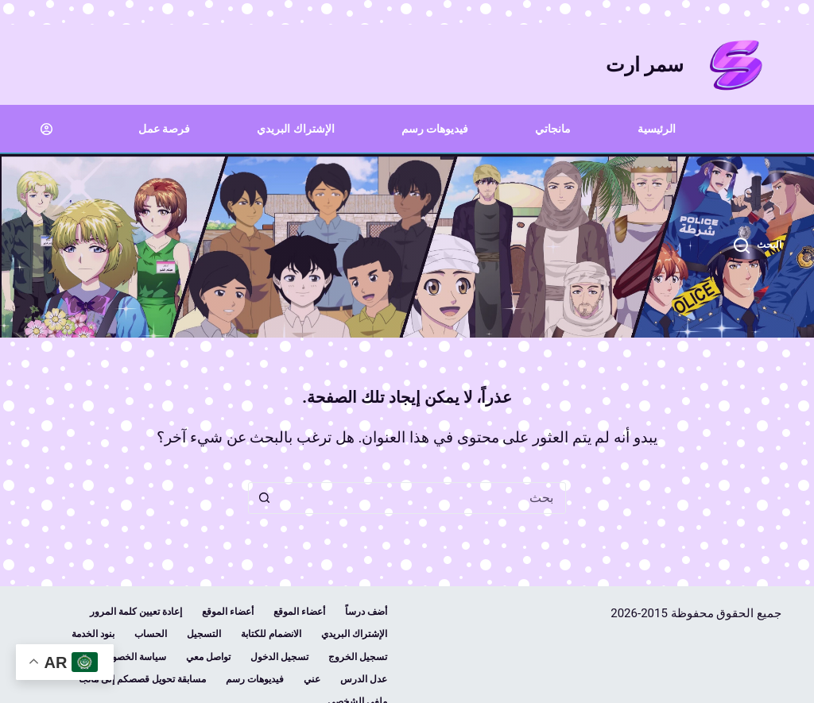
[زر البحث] (264, 498)
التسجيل (204, 633)
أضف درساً (366, 611)
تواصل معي (208, 656)
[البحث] (758, 245)
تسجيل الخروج (357, 656)
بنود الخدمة (93, 633)
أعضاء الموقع (299, 611)
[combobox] (422, 498)
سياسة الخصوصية (131, 656)
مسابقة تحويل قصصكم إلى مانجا (142, 679)
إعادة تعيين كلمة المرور (136, 611)
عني (312, 679)
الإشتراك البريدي (295, 128)
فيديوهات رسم (434, 128)
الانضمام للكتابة (271, 633)
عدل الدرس (363, 679)
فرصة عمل (164, 128)
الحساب (150, 633)
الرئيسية (657, 128)
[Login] (46, 129)
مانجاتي (553, 128)
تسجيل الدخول (279, 656)
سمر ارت (645, 64)
